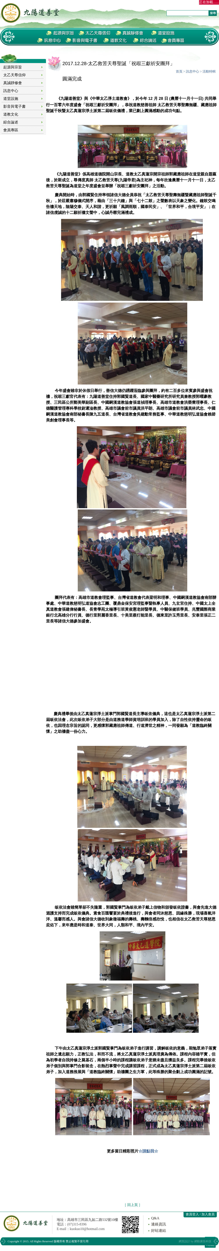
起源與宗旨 (12, 67)
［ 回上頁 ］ (132, 1205)
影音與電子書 (14, 106)
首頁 (179, 71)
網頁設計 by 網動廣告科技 (195, 1241)
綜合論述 (10, 122)
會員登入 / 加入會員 (200, 1214)
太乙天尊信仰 (14, 75)
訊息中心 (10, 91)
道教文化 (10, 114)
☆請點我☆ (148, 1151)
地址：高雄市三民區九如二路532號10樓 (87, 1220)
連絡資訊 (158, 1224)
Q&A (155, 1218)
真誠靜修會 (12, 83)
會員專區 (10, 130)
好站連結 (158, 1230)
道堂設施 (10, 99)
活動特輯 (209, 71)
